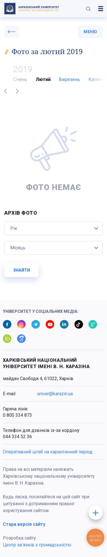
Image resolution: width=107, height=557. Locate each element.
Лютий (43, 79)
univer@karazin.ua (55, 393)
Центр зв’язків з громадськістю (37, 545)
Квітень (96, 79)
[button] (88, 8)
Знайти (21, 270)
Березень (69, 79)
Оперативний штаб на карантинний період (47, 452)
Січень (20, 79)
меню (90, 31)
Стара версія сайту (24, 524)
